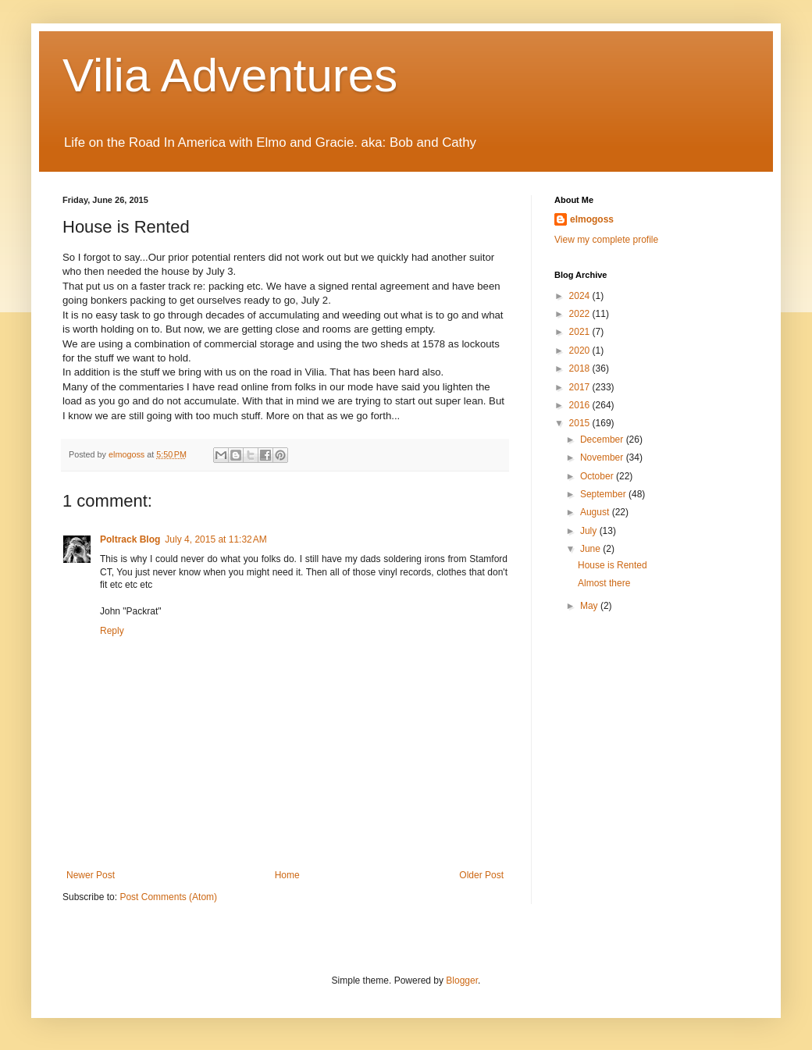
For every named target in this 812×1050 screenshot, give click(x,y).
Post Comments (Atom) (168, 897)
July (590, 530)
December (603, 439)
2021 (581, 331)
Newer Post (90, 875)
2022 (581, 313)
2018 (581, 368)
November (603, 457)
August (596, 512)
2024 (581, 295)
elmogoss (592, 219)
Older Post (481, 875)
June (591, 548)
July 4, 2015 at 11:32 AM (215, 539)
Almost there (604, 583)
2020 (581, 350)
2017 (581, 387)
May (590, 605)
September (604, 494)
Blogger (462, 980)
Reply (112, 630)
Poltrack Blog (130, 539)
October (598, 476)
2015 (581, 423)
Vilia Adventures (229, 75)
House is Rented (612, 565)
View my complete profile (606, 239)
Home (287, 875)
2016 (581, 405)
